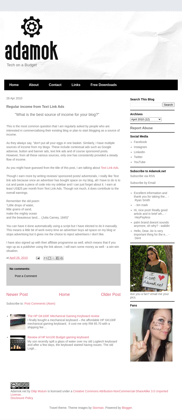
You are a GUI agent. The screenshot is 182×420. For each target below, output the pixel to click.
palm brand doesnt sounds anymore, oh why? (151, 224)
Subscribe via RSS (142, 176)
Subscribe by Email (143, 182)
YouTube (140, 162)
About (34, 85)
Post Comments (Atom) (40, 303)
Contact (55, 85)
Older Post (111, 294)
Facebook (140, 142)
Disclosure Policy (22, 398)
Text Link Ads (109, 167)
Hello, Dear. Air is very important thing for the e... (151, 232)
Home (14, 85)
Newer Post (17, 294)
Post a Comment (26, 276)
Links (76, 85)
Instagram (140, 147)
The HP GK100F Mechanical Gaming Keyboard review (63, 316)
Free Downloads (104, 85)
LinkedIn (139, 152)
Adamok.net (18, 391)
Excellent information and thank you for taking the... (150, 194)
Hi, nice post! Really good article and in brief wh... (151, 211)
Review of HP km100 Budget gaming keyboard (58, 337)
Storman (98, 407)
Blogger (127, 407)
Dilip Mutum (39, 391)
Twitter (138, 157)
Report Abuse (141, 128)
